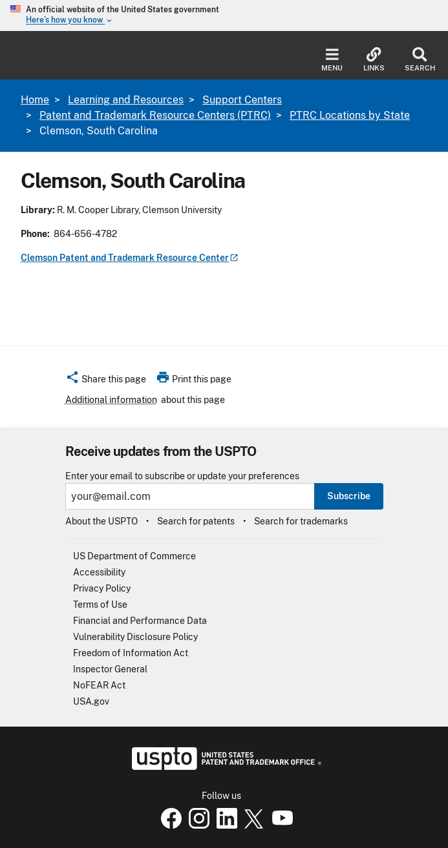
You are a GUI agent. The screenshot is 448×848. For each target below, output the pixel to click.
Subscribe (348, 496)
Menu (332, 59)
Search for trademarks (301, 521)
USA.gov (91, 701)
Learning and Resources (126, 100)
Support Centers (242, 100)
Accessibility (99, 572)
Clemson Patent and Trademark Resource (130, 258)
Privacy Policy (102, 588)
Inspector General (110, 669)
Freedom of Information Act (130, 653)
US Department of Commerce (134, 556)
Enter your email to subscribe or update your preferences (182, 476)
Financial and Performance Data (140, 620)
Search (420, 59)
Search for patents (196, 521)
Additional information (111, 400)
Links (374, 59)
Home (35, 100)
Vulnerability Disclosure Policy (135, 637)
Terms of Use (100, 604)
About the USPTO (101, 521)
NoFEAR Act (99, 685)
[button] (105, 381)
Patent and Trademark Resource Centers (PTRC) (155, 115)
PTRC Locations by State (350, 115)
